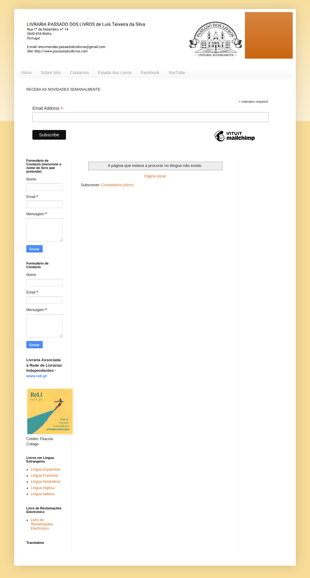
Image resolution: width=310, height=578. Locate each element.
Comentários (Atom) (117, 185)
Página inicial (155, 176)
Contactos (79, 72)
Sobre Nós (51, 72)
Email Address (47, 108)
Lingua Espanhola (45, 469)
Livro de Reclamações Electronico (42, 524)
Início (26, 72)
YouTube (176, 72)
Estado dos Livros (115, 72)
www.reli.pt (36, 376)
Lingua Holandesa (45, 481)
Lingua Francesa (44, 475)
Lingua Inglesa (42, 488)
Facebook (150, 72)
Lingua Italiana (42, 494)
